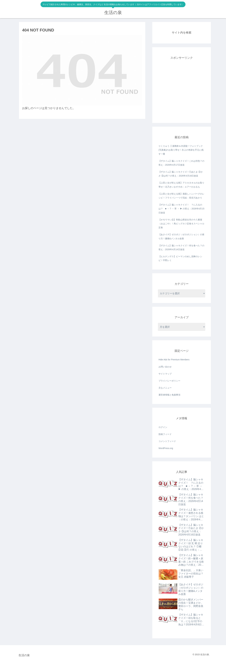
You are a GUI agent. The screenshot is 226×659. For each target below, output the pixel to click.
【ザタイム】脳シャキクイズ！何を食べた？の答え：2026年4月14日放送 (181, 247)
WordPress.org (166, 448)
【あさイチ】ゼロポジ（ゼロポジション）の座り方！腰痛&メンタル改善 (181, 236)
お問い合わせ (165, 366)
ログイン (163, 427)
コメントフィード (167, 441)
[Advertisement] (181, 92)
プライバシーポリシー (169, 381)
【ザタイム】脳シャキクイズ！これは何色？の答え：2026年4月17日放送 (181, 163)
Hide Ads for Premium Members (174, 359)
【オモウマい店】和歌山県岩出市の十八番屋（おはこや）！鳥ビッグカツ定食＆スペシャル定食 (181, 223)
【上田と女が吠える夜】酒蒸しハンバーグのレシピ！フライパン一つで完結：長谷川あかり (181, 196)
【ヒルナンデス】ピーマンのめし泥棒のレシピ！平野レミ (180, 258)
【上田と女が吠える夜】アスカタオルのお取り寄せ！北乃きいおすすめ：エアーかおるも (181, 184)
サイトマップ (165, 373)
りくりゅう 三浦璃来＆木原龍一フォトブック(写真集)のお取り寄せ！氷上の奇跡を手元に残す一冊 (181, 150)
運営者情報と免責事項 (169, 395)
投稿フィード (165, 434)
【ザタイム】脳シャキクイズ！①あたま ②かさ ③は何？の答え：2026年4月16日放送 (181, 174)
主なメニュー (165, 388)
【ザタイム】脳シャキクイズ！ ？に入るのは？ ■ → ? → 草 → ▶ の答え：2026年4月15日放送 (181, 208)
